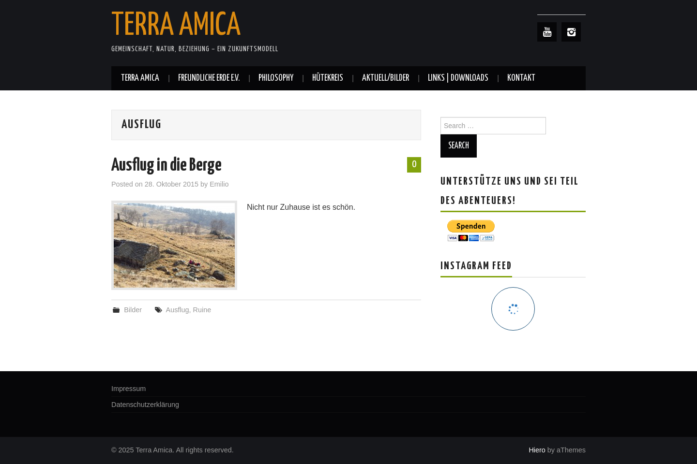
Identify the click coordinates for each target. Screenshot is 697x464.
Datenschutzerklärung (145, 404)
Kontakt (521, 78)
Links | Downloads (458, 78)
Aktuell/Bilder (385, 78)
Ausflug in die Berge (166, 165)
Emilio (219, 184)
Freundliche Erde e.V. (209, 78)
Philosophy (275, 78)
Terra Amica (176, 26)
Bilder (133, 310)
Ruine (202, 310)
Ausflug (177, 310)
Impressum (128, 388)
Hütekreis (327, 78)
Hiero (537, 450)
